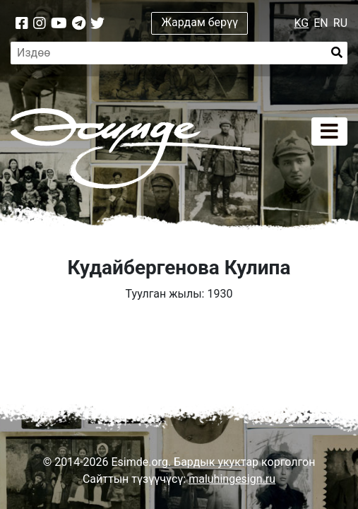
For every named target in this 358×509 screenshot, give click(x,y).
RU (340, 23)
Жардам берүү (200, 22)
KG (301, 23)
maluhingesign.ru (232, 479)
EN (321, 23)
